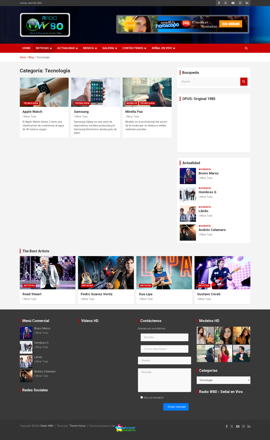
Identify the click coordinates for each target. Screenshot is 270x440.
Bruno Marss (208, 173)
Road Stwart (32, 294)
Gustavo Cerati (208, 294)
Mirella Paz (134, 112)
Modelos (131, 103)
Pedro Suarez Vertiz (97, 294)
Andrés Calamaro (212, 230)
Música (88, 48)
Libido (203, 211)
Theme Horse (77, 425)
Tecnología (31, 103)
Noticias (42, 48)
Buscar (243, 82)
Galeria (108, 48)
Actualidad (66, 48)
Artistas (29, 285)
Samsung (81, 112)
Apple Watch (32, 112)
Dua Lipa (145, 294)
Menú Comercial (35, 321)
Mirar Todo (30, 116)
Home (26, 48)
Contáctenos (132, 48)
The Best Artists (35, 251)
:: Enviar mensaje (176, 406)
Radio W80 (47, 425)
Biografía (205, 169)
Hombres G (207, 192)
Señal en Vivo (162, 48)
